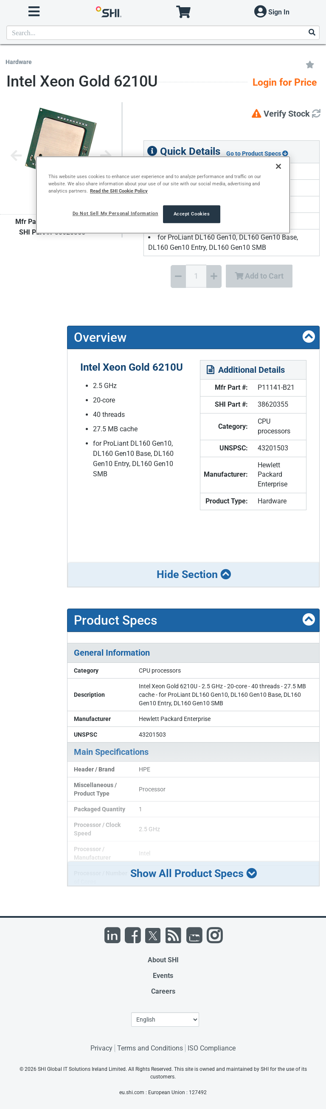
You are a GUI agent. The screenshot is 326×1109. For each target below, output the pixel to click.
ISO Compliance (212, 1048)
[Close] (278, 166)
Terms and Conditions (150, 1048)
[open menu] (33, 12)
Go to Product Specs (257, 153)
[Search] (312, 32)
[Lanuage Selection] (165, 1019)
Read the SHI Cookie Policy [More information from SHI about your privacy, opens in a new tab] (119, 191)
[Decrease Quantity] (178, 276)
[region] (163, 195)
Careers (163, 991)
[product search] (163, 32)
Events (163, 976)
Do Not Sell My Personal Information (115, 214)
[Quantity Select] (196, 276)
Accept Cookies (192, 214)
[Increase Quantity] (214, 276)
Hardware (19, 62)
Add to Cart (259, 275)
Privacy (101, 1048)
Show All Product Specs (193, 873)
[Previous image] (16, 156)
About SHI (163, 960)
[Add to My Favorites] (310, 64)
